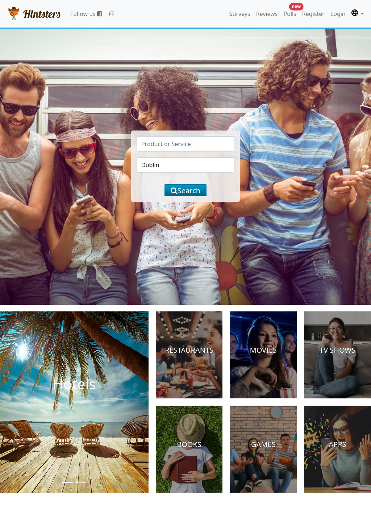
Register (313, 14)
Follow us (86, 14)
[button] (358, 14)
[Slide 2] (80, 483)
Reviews (267, 14)
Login (338, 14)
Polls (291, 12)
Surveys (239, 14)
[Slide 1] (67, 483)
